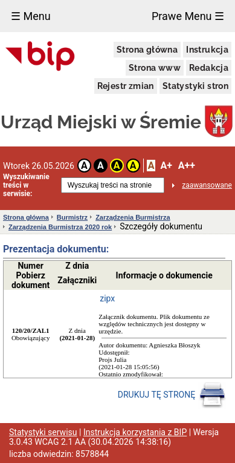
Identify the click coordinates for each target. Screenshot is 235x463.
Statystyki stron (195, 86)
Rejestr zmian (125, 86)
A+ (166, 165)
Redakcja (208, 68)
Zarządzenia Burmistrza (132, 217)
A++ (186, 165)
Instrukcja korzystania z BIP (135, 432)
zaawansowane (207, 185)
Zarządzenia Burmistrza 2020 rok (60, 227)
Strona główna (147, 49)
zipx (107, 298)
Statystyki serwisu (43, 432)
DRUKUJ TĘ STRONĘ (172, 395)
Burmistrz (72, 217)
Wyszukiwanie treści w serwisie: (26, 185)
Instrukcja (207, 49)
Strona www (155, 68)
